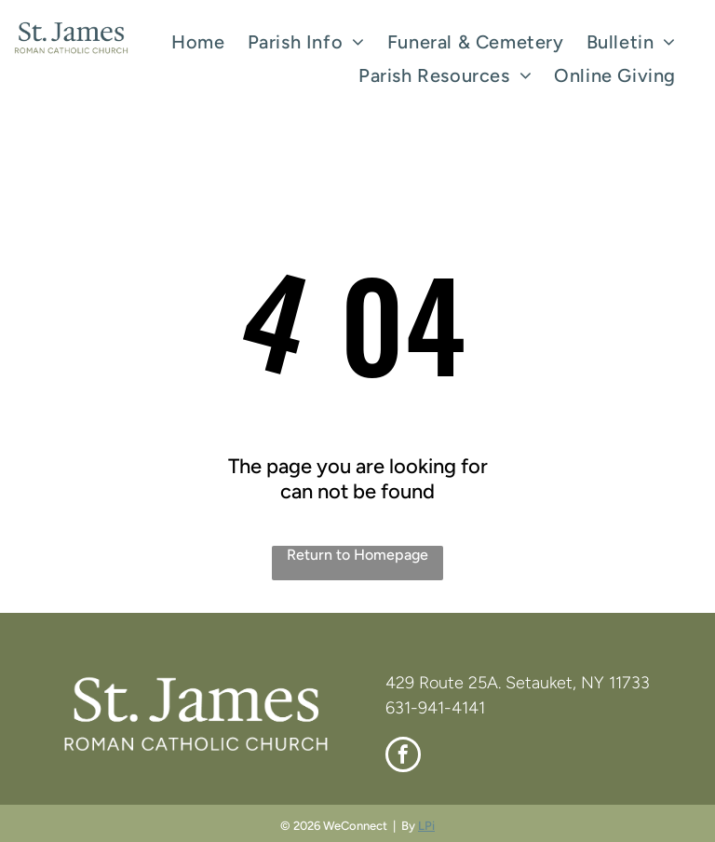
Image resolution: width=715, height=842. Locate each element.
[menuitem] (198, 42)
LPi (426, 826)
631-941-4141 (435, 708)
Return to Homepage (357, 555)
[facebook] (403, 757)
